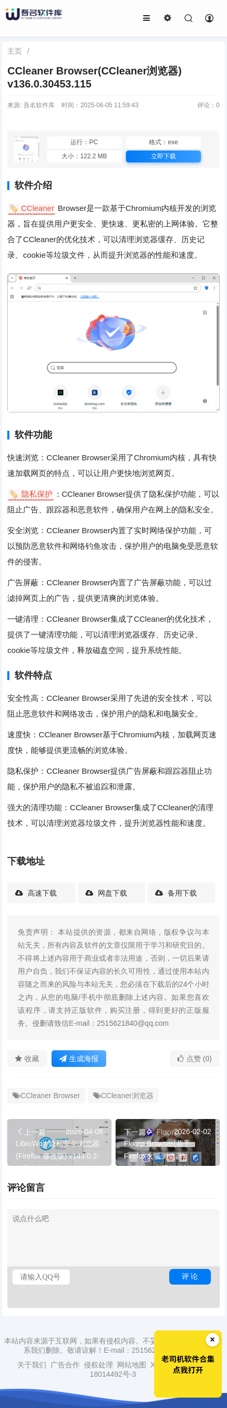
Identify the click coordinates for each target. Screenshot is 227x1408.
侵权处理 (98, 1365)
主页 (14, 51)
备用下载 (181, 893)
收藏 (27, 1058)
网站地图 (131, 1365)
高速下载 (41, 893)
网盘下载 (111, 893)
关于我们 (31, 1365)
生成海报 (78, 1058)
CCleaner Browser (46, 1095)
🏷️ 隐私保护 (30, 493)
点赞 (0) (195, 1058)
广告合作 (65, 1365)
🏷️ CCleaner (31, 208)
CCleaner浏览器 (123, 1095)
